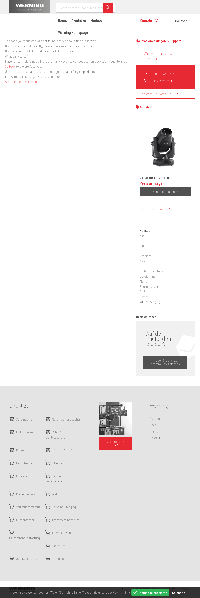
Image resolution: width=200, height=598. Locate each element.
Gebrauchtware (62, 533)
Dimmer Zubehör (63, 450)
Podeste (21, 476)
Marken (96, 20)
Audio (55, 494)
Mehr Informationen (165, 191)
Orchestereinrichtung (65, 520)
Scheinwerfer (24, 419)
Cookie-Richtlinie (119, 592)
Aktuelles (155, 418)
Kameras (58, 558)
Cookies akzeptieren (150, 592)
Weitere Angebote (156, 209)
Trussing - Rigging (64, 507)
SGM (143, 266)
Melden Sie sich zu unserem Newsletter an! (165, 362)
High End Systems (152, 271)
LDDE (143, 240)
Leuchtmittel (24, 463)
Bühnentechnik (25, 520)
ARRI (143, 261)
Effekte (57, 463)
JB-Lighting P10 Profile (155, 177)
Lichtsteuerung (26, 432)
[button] (183, 20)
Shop (153, 425)
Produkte (78, 20)
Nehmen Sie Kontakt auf (160, 94)
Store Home (13, 81)
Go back (10, 66)
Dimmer (21, 450)
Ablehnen (178, 592)
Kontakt (150, 20)
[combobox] (85, 8)
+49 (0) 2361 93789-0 (161, 73)
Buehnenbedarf (149, 286)
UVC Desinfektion (27, 558)
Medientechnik (25, 494)
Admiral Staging (150, 301)
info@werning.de (158, 80)
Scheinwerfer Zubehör (66, 419)
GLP (142, 291)
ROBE (143, 251)
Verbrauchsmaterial (28, 507)
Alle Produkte (115, 443)
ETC (142, 246)
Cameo (144, 296)
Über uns (155, 431)
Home (62, 20)
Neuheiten (59, 545)
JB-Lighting (147, 276)
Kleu (142, 235)
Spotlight (145, 256)
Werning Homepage (73, 32)
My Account (30, 81)
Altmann (145, 281)
